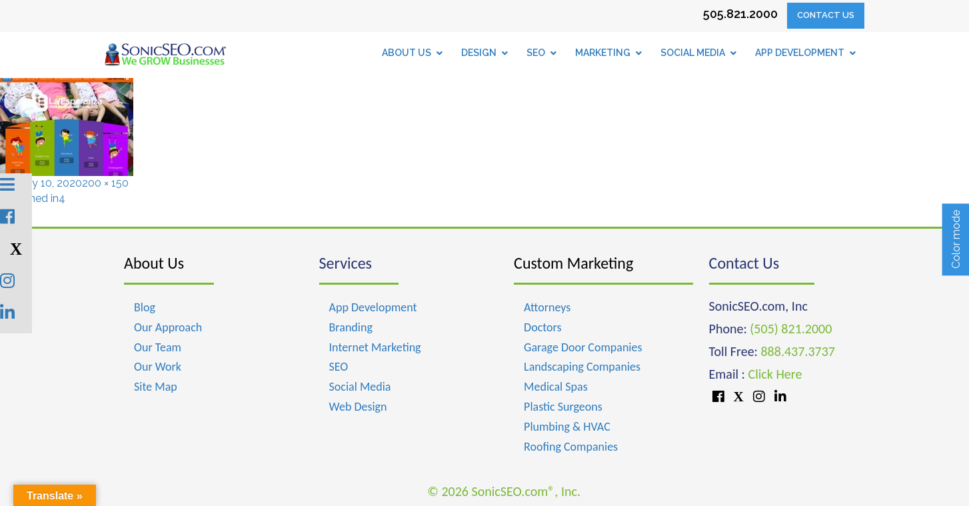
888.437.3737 (797, 351)
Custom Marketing (573, 263)
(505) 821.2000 (791, 329)
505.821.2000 (740, 14)
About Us (154, 263)
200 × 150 (105, 183)
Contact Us (825, 15)
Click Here (775, 374)
